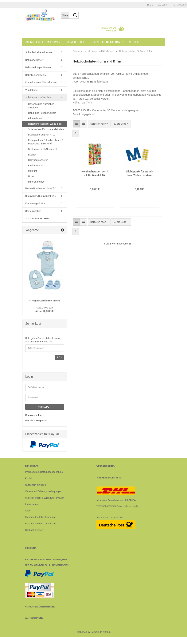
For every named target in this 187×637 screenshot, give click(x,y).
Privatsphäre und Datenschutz (41, 523)
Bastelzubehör (33, 211)
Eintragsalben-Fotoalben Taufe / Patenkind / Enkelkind (45, 142)
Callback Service (34, 530)
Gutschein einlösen (35, 484)
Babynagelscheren (38, 160)
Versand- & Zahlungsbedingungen (43, 491)
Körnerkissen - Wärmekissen (40, 82)
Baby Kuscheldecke (36, 75)
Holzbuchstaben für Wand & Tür (45, 123)
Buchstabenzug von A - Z (41, 134)
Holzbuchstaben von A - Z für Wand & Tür (94, 173)
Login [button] (162, 4)
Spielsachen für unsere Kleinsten (46, 129)
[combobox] (99, 124)
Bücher (32, 154)
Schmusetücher (76, 42)
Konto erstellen (33, 415)
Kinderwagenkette (35, 203)
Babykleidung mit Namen (107, 42)
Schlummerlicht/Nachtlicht (42, 149)
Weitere (134, 42)
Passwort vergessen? (37, 420)
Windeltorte (31, 90)
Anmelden (44, 406)
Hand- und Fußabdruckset (42, 112)
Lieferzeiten (31, 504)
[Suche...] (65, 15)
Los (59, 357)
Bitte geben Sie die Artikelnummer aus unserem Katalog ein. (43, 340)
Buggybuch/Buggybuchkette (40, 196)
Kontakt (29, 478)
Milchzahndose (36, 181)
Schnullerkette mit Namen (42, 42)
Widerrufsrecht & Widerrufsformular (44, 497)
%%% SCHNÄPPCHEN (37, 218)
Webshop (82, 632)
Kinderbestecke (36, 165)
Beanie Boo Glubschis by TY (40, 188)
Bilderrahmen (35, 118)
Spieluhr (32, 170)
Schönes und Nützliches (38, 97)
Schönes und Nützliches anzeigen (41, 106)
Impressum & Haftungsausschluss (44, 471)
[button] (150, 5)
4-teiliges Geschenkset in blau (44, 300)
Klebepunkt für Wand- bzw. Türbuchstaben (139, 173)
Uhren (31, 176)
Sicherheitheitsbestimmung (40, 517)
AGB (27, 510)
